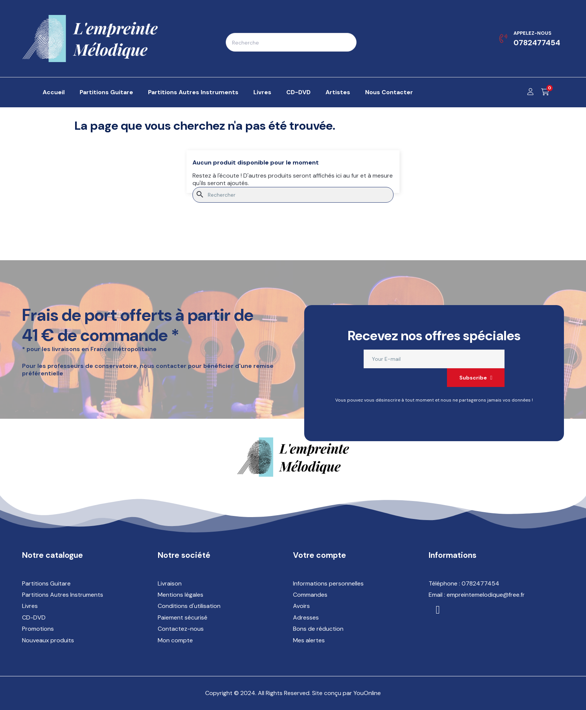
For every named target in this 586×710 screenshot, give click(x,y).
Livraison (170, 583)
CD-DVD (34, 617)
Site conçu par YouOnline (346, 693)
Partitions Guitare (46, 583)
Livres (30, 606)
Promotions (38, 629)
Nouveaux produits (48, 640)
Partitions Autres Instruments (62, 595)
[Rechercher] (293, 195)
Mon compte (175, 640)
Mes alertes (309, 640)
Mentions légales (180, 595)
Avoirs (301, 606)
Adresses (306, 617)
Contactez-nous (181, 629)
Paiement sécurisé (182, 617)
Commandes (310, 595)
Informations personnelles (328, 583)
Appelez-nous (532, 33)
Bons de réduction (318, 629)
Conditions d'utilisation (189, 606)
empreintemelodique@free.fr (486, 595)
